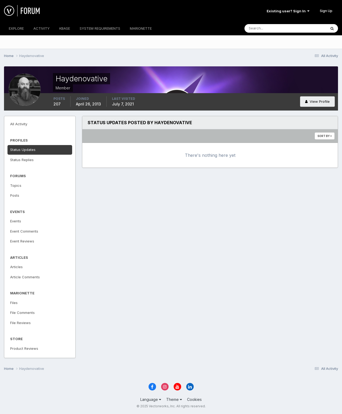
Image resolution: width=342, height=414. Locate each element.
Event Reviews (22, 241)
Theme (174, 399)
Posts (14, 195)
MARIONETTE (141, 28)
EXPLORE (16, 28)
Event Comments (24, 231)
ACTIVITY (41, 28)
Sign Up (326, 11)
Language (150, 399)
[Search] (268, 28)
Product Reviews (24, 348)
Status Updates (23, 149)
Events (15, 221)
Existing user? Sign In (288, 11)
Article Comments (25, 277)
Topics (15, 185)
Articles (16, 267)
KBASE (64, 28)
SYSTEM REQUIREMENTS (100, 28)
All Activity (18, 124)
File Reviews (20, 323)
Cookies (194, 399)
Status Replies (22, 160)
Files (14, 303)
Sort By (324, 136)
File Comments (22, 312)
